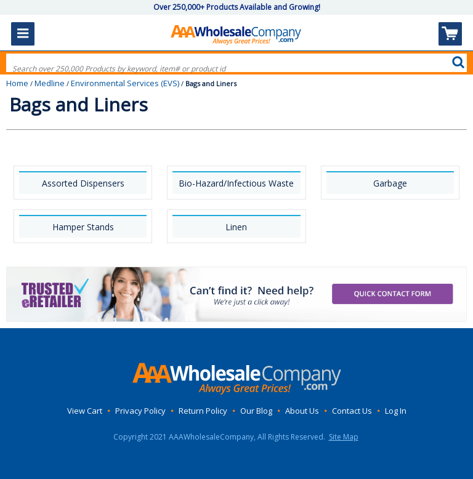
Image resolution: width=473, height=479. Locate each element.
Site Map (343, 437)
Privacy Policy (140, 410)
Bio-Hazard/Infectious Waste (236, 183)
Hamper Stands (83, 227)
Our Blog (256, 410)
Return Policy (203, 410)
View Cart (84, 410)
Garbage (390, 183)
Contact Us (352, 410)
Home (17, 83)
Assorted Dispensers (83, 183)
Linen (236, 227)
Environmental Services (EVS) (125, 83)
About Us (302, 410)
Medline (49, 83)
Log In (395, 410)
